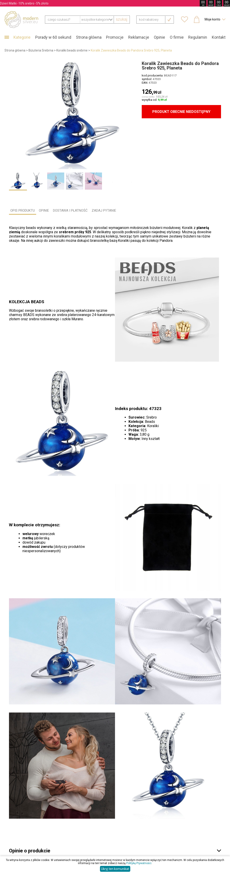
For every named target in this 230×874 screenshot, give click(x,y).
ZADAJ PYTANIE (104, 210)
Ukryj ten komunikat (115, 869)
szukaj (121, 19)
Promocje (115, 37)
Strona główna (89, 37)
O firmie (177, 37)
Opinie (159, 37)
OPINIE (44, 210)
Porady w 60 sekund (53, 37)
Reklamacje (138, 37)
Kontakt (219, 37)
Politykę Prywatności (138, 863)
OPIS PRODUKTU (22, 210)
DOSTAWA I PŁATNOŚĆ (70, 210)
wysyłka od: (154, 99)
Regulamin (197, 37)
